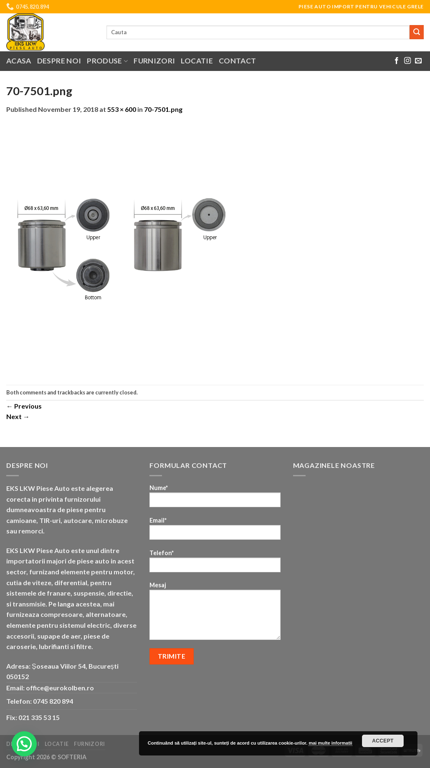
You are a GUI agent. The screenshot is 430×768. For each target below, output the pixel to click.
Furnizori (154, 60)
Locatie (196, 60)
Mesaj (214, 613)
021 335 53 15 (39, 717)
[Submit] (417, 32)
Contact (237, 60)
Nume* (214, 498)
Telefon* (214, 563)
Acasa (18, 60)
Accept (383, 741)
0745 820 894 (53, 701)
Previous (24, 406)
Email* (214, 531)
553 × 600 (121, 109)
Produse (107, 60)
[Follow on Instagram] (407, 61)
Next (18, 416)
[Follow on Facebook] (396, 61)
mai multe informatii (330, 742)
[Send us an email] (418, 61)
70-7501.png (163, 109)
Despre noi (59, 60)
